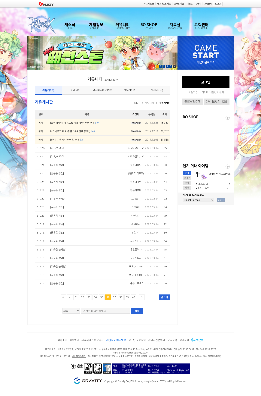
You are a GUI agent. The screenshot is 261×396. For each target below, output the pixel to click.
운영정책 (172, 340)
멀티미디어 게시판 (102, 90)
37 (114, 297)
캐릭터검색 (156, 90)
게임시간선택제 (156, 340)
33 (88, 297)
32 (82, 297)
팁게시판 (75, 90)
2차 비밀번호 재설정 (216, 101)
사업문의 (199, 340)
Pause (174, 66)
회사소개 (62, 340)
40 (133, 297)
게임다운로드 (206, 62)
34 (95, 297)
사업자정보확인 (79, 356)
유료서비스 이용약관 (92, 340)
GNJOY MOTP (192, 101)
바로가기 (221, 200)
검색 (137, 310)
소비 (187, 183)
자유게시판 (48, 90)
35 (101, 297)
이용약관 (74, 340)
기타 (187, 188)
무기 (187, 173)
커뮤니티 (149, 103)
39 (127, 297)
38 (120, 297)
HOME (136, 103)
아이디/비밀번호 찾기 (213, 92)
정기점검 (184, 340)
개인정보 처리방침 (116, 340)
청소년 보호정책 (137, 340)
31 (76, 297)
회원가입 (193, 92)
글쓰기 (164, 297)
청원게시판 (129, 90)
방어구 (187, 178)
